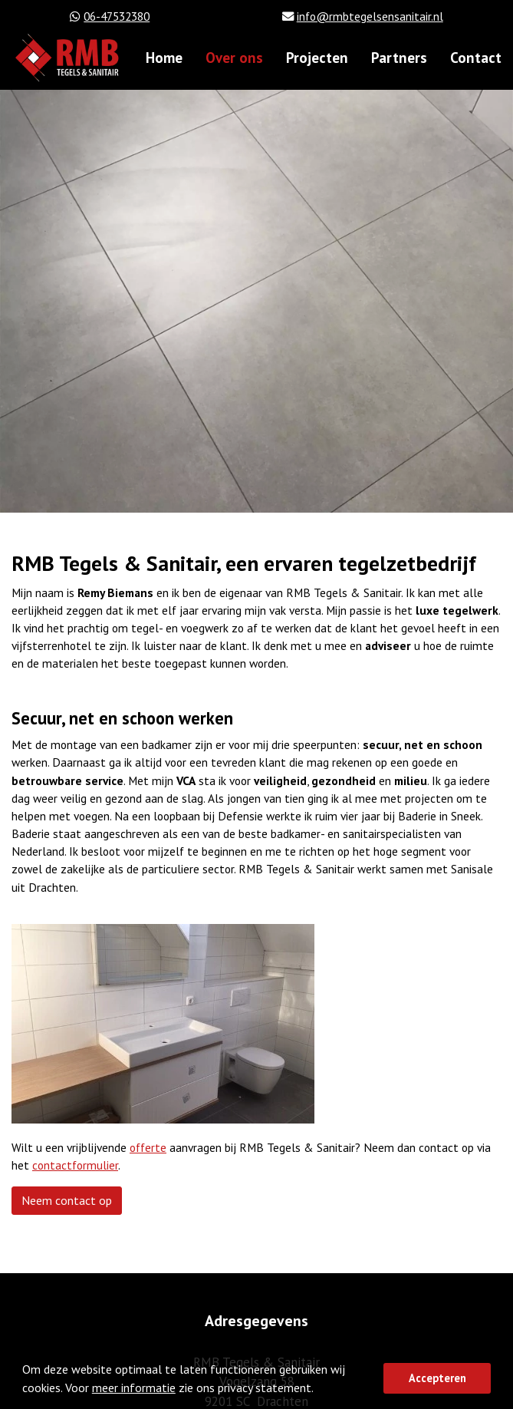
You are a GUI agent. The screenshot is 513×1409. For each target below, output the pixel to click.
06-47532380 (117, 16)
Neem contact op (66, 1200)
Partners (399, 57)
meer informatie (134, 1387)
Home (164, 57)
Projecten (317, 57)
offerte (148, 1147)
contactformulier (75, 1165)
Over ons (234, 57)
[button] (318, 1390)
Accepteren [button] (437, 1378)
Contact (475, 57)
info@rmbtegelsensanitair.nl (370, 16)
